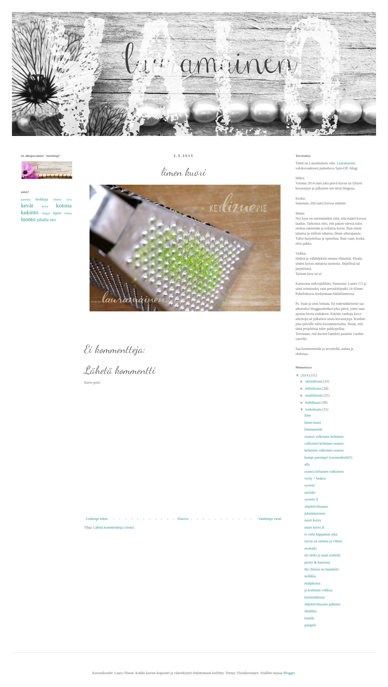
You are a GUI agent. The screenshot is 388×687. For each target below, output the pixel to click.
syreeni (309, 485)
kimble (309, 618)
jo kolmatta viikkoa (318, 590)
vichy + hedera (315, 478)
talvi (53, 220)
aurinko (309, 492)
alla (307, 464)
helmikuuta (313, 388)
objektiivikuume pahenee (322, 604)
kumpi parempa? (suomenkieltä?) (328, 457)
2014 (305, 375)
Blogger (289, 673)
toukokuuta (313, 409)
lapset (57, 213)
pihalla (43, 219)
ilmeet (57, 199)
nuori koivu (312, 520)
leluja (68, 213)
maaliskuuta (314, 395)
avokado (310, 548)
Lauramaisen (346, 163)
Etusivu (183, 519)
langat (46, 213)
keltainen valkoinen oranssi (324, 450)
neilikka (310, 576)
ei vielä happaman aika (320, 534)
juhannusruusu (314, 513)
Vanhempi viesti (269, 519)
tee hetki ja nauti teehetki (322, 555)
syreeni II (311, 499)
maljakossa (312, 583)
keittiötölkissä (314, 597)
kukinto (30, 212)
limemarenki (313, 429)
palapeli (310, 625)
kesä (69, 199)
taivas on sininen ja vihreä (323, 541)
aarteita (25, 199)
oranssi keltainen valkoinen (324, 471)
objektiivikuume (316, 506)
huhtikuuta (313, 402)
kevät (27, 205)
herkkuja (42, 199)
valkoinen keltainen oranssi (324, 443)
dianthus (310, 611)
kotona (64, 205)
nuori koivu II (314, 527)
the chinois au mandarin (321, 569)
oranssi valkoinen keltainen (324, 436)
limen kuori (312, 422)
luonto (28, 219)
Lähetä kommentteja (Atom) (113, 527)
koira (45, 206)
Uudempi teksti (97, 519)
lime (307, 415)
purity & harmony (317, 562)
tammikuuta (314, 381)
